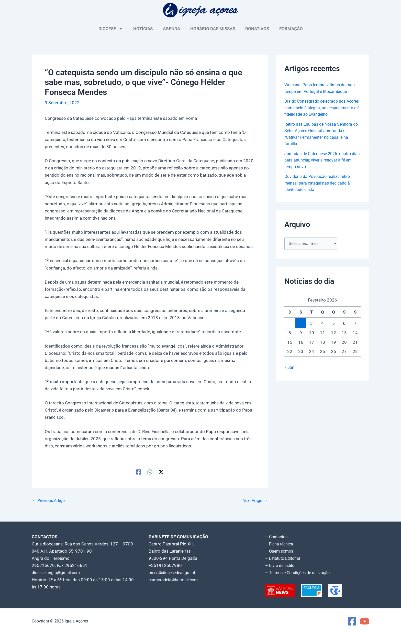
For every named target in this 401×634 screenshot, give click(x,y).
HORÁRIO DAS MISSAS (212, 28)
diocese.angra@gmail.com (57, 572)
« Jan (289, 374)
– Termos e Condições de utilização (299, 572)
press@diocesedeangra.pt (174, 572)
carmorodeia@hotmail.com (175, 579)
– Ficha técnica (279, 543)
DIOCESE (110, 29)
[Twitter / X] (161, 472)
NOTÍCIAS (143, 28)
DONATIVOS (257, 28)
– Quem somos (280, 551)
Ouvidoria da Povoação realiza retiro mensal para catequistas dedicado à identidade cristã (319, 189)
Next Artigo (254, 500)
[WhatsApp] (149, 472)
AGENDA (171, 28)
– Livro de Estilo (280, 565)
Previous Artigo (50, 500)
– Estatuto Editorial (284, 558)
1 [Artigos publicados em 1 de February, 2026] (289, 329)
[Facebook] (138, 472)
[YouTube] (364, 621)
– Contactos (277, 536)
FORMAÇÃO (291, 28)
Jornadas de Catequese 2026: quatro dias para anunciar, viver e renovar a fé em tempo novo (320, 166)
